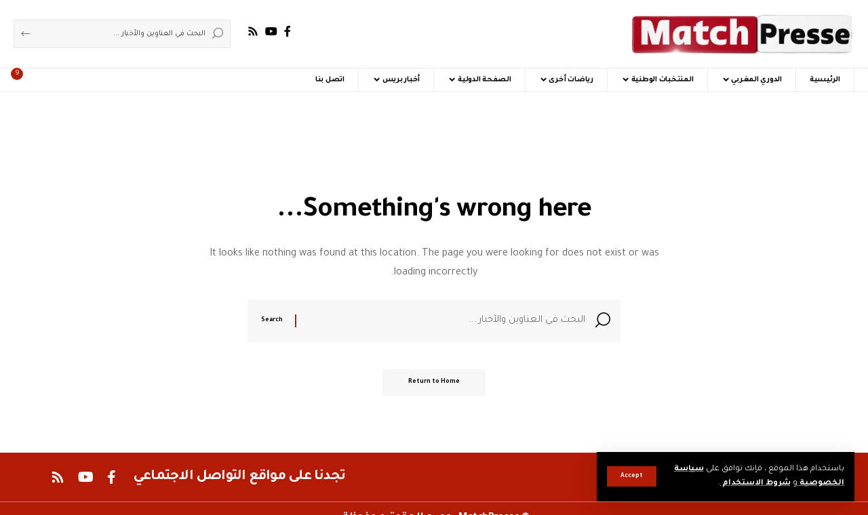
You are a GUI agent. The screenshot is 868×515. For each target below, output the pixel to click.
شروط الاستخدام (755, 483)
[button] (631, 476)
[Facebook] (287, 31)
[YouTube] (271, 31)
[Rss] (253, 31)
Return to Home (434, 384)
